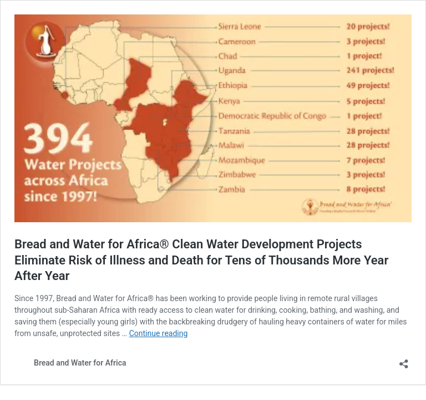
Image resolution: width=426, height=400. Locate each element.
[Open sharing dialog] (404, 360)
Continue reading (158, 333)
